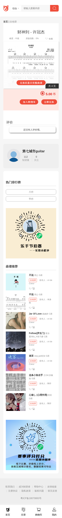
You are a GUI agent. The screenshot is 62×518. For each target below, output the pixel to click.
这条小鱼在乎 (36, 375)
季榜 (31, 199)
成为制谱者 (24, 486)
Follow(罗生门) (37, 333)
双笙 (50, 395)
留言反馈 (52, 490)
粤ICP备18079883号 (31, 498)
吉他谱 (33, 280)
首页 (5, 21)
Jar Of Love (35, 313)
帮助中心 (38, 486)
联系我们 (10, 486)
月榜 (31, 192)
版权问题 (39, 490)
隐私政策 (26, 490)
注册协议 (13, 490)
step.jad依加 (39, 356)
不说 (31, 275)
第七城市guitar (33, 151)
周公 (36, 275)
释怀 (49, 383)
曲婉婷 (45, 314)
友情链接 (52, 486)
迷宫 (31, 355)
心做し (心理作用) (38, 395)
